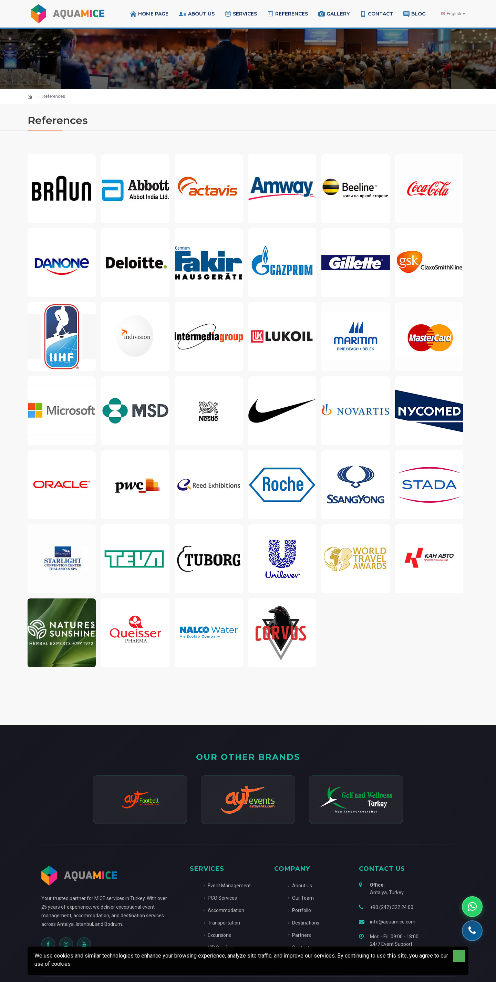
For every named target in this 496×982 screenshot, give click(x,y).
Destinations (303, 923)
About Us (300, 885)
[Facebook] (48, 944)
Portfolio (299, 910)
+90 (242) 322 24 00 (391, 907)
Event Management (227, 885)
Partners (299, 935)
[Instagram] (66, 944)
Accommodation (224, 910)
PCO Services (220, 898)
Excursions (217, 935)
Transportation (222, 923)
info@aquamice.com (392, 921)
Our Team (301, 898)
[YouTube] (84, 944)
